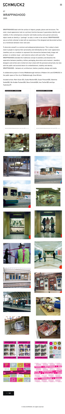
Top (8, 393)
